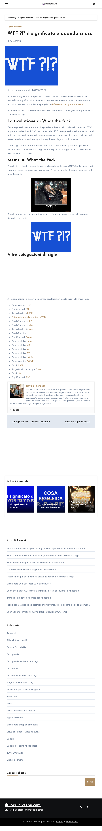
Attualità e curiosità (17, 645)
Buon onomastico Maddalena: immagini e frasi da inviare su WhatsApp (42, 561)
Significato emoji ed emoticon (22, 730)
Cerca (90, 787)
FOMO (30, 319)
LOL (20, 380)
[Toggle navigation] (6, 4)
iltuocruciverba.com (23, 810)
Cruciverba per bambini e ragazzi (23, 681)
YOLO (30, 364)
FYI (28, 359)
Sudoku (10, 744)
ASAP (21, 371)
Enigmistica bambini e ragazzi (22, 688)
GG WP (30, 368)
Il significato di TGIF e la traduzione (31, 428)
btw (31, 331)
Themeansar (72, 827)
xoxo (29, 355)
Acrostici (11, 638)
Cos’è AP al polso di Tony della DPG (81, 511)
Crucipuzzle (13, 659)
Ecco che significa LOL (77, 428)
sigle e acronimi (14, 27)
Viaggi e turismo (15, 765)
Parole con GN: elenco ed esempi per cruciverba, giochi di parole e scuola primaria (48, 610)
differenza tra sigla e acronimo (67, 111)
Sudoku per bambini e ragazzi (22, 751)
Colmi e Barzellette (16, 652)
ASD (28, 384)
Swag (29, 343)
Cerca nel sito (16, 778)
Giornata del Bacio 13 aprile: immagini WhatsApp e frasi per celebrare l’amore (46, 554)
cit (28, 339)
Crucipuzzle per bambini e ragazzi (24, 666)
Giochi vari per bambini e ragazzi (23, 695)
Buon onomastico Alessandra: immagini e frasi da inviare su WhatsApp (43, 596)
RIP (30, 327)
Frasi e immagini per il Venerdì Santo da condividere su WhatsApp (40, 582)
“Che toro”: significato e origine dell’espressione (31, 575)
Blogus (59, 827)
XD (28, 351)
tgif (29, 311)
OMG (38, 375)
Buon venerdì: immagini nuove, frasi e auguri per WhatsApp (37, 617)
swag (30, 335)
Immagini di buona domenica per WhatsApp (29, 603)
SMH (28, 315)
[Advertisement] (51, 283)
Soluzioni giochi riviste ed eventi (23, 737)
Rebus (10, 709)
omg (29, 347)
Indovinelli (12, 702)
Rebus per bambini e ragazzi (21, 716)
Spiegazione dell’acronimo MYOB (29, 323)
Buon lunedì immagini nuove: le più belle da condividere (35, 568)
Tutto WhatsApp (15, 758)
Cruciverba (12, 673)
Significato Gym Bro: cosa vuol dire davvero (29, 589)
